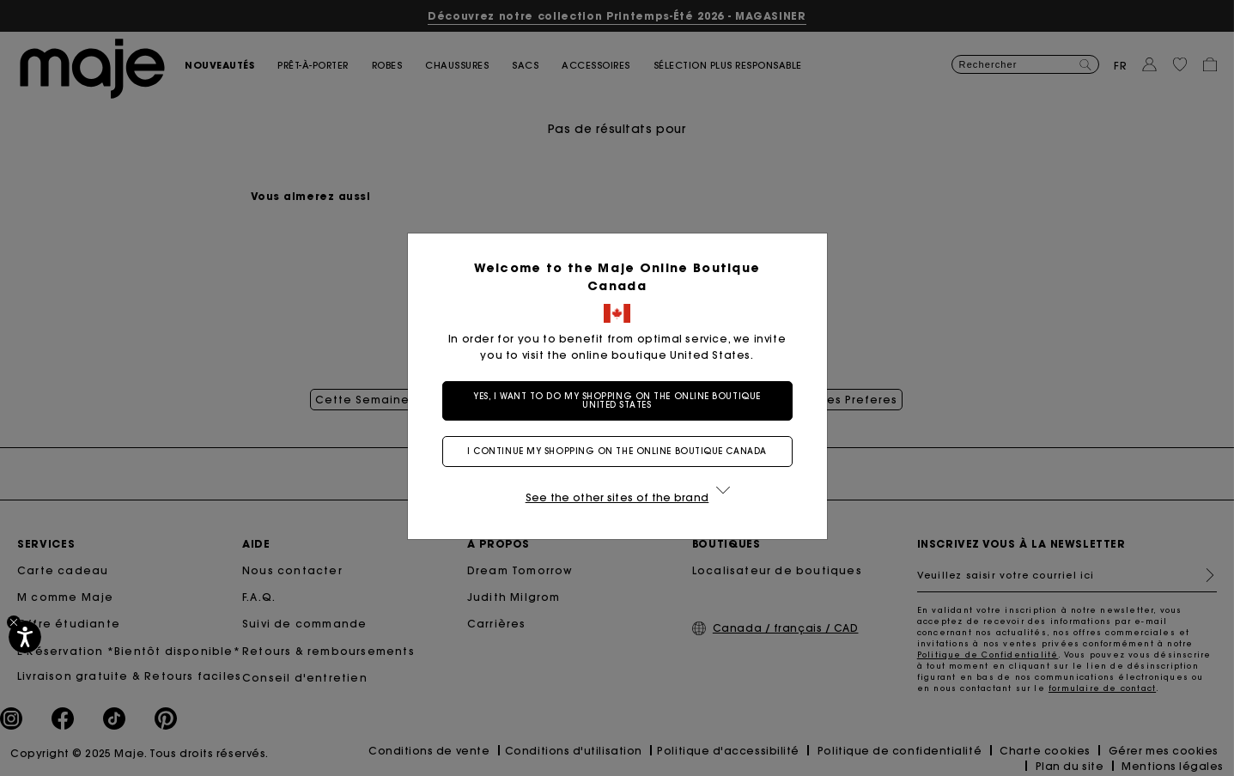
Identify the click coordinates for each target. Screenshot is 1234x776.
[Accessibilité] (25, 637)
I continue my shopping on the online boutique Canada (617, 451)
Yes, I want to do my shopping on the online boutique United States (617, 400)
